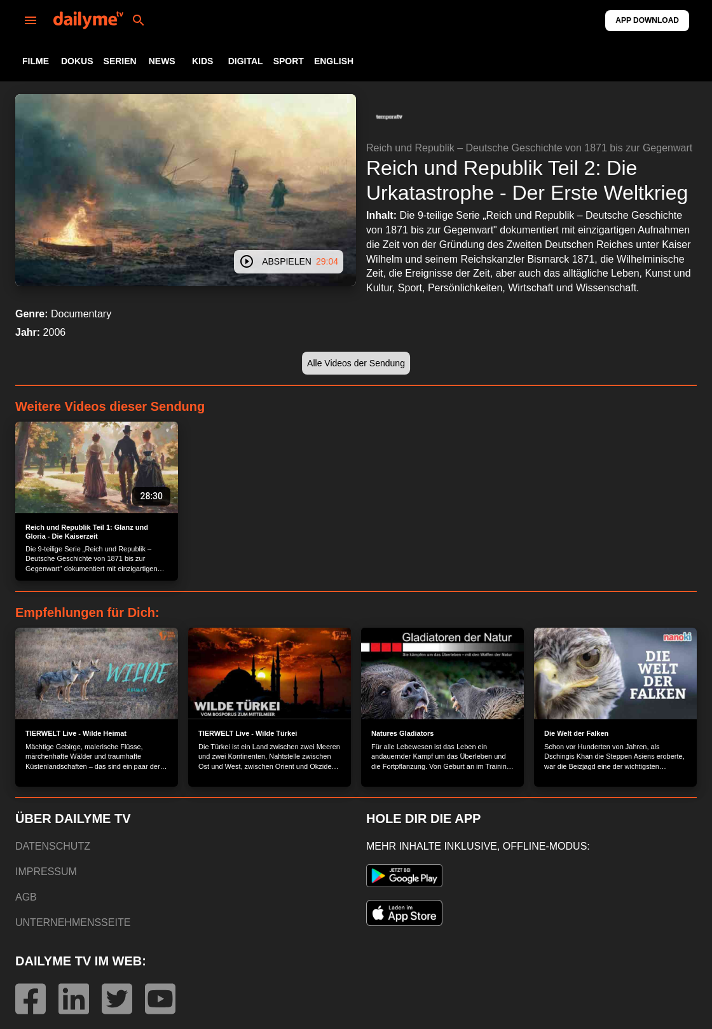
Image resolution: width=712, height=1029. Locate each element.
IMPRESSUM (46, 871)
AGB (26, 897)
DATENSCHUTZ (52, 846)
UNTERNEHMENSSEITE (72, 922)
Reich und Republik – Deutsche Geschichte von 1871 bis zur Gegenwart (529, 147)
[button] (389, 117)
